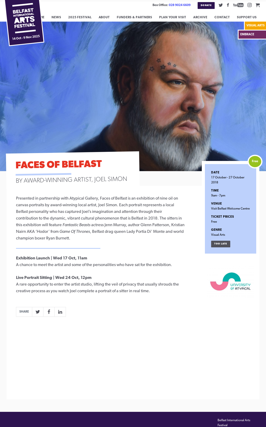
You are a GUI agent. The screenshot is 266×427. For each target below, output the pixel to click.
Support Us (250, 19)
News (59, 19)
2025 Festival (83, 19)
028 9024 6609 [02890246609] (180, 5)
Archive (203, 19)
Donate (206, 5)
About (107, 19)
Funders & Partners (137, 19)
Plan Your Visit (175, 19)
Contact (225, 19)
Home (43, 19)
